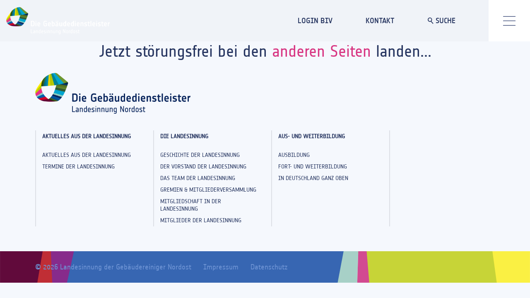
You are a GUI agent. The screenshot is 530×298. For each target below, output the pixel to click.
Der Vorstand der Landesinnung (203, 166)
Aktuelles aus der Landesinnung (86, 136)
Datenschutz (269, 267)
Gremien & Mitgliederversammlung (208, 190)
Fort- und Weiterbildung (312, 166)
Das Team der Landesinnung (197, 178)
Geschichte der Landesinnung (200, 155)
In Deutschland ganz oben (313, 178)
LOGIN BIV (315, 20)
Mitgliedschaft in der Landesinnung (190, 205)
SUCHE (441, 20)
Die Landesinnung (184, 136)
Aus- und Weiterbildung (311, 136)
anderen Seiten (321, 51)
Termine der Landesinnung (78, 166)
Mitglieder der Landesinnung (200, 220)
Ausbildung (294, 155)
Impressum (220, 267)
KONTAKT (380, 20)
